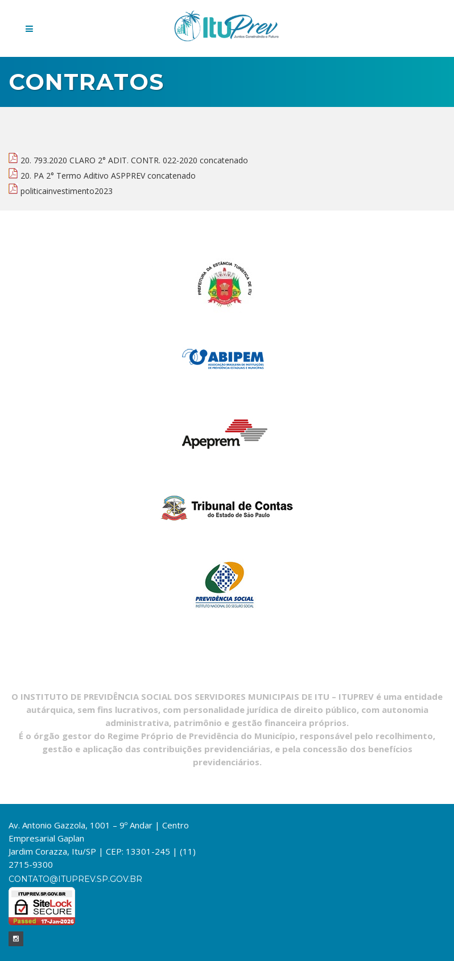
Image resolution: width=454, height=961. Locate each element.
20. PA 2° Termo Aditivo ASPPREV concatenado (102, 175)
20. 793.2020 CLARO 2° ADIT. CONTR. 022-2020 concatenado (128, 160)
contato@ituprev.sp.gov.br (75, 879)
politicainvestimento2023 (61, 190)
